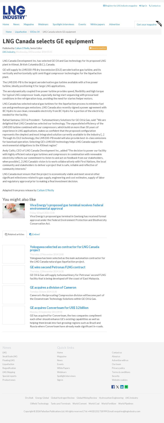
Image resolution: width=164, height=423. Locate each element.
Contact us (155, 6)
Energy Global (42, 397)
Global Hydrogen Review (63, 397)
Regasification (9, 368)
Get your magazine (149, 24)
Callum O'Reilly (22, 48)
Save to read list (98, 48)
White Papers (63, 368)
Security (116, 376)
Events (82, 24)
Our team (116, 364)
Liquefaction (8, 364)
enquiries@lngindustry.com (127, 411)
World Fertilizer (108, 403)
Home (6, 24)
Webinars (43, 24)
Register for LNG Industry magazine (120, 6)
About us (116, 356)
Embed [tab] (34, 234)
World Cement (80, 403)
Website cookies (119, 380)
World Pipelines (125, 403)
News (60, 360)
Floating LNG (9, 360)
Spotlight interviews (63, 24)
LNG (5, 352)
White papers (97, 24)
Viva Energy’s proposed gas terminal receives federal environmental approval (66, 206)
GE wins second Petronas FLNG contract (57, 267)
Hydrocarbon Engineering (111, 397)
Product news (9, 380)
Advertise (114, 24)
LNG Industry (9, 52)
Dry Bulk (29, 397)
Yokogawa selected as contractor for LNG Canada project (64, 248)
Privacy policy (118, 368)
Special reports (9, 376)
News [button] (16, 24)
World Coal (94, 403)
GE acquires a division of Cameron (53, 287)
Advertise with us (120, 360)
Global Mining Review (87, 397)
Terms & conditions (121, 372)
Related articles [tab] (14, 234)
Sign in (143, 6)
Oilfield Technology (39, 403)
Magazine (29, 24)
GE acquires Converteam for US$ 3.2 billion (59, 308)
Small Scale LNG (10, 356)
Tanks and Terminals (61, 403)
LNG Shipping (9, 372)
